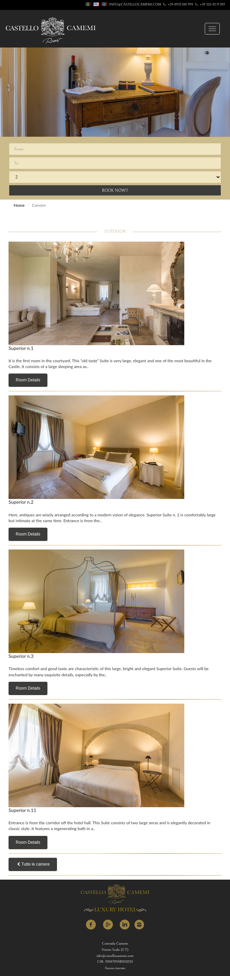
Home (19, 205)
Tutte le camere (33, 864)
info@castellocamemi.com (135, 4)
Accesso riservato (115, 968)
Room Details (28, 380)
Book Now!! (115, 190)
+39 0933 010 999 (177, 4)
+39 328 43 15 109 (209, 4)
